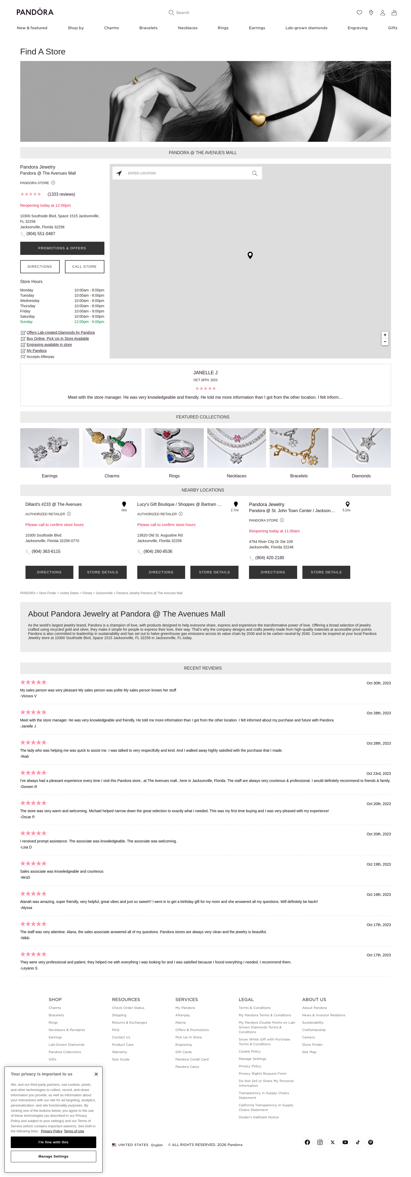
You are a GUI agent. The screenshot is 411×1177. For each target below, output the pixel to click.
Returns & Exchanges (129, 1022)
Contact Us (121, 1037)
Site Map (309, 1052)
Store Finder (47, 593)
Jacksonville (104, 593)
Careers (308, 1037)
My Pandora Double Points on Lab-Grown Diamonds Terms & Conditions (267, 1027)
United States (69, 593)
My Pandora (37, 350)
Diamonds (361, 453)
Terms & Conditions (255, 1008)
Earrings (257, 28)
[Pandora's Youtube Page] (345, 1142)
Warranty (119, 1052)
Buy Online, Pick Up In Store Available (58, 338)
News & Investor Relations (323, 1015)
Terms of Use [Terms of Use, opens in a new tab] (74, 1131)
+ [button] (385, 335)
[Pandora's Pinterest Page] (370, 1142)
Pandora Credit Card (192, 1059)
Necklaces (187, 28)
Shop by (76, 28)
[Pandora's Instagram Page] (320, 1142)
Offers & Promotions (192, 1030)
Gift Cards (183, 1052)
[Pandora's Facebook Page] (307, 1142)
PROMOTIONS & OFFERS (62, 248)
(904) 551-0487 (41, 233)
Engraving (358, 28)
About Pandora (314, 1008)
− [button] (385, 342)
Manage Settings (252, 1059)
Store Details (102, 572)
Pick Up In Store (188, 1037)
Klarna (180, 1022)
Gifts (392, 28)
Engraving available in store (49, 344)
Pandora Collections (65, 1052)
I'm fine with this (54, 1142)
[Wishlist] (359, 12)
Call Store (84, 267)
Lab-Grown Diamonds (66, 1045)
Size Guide (121, 1059)
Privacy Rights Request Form (262, 1073)
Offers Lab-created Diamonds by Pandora (61, 332)
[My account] (382, 12)
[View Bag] (394, 12)
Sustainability (313, 1022)
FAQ (115, 1030)
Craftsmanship (314, 1030)
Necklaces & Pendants (67, 1030)
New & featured (32, 28)
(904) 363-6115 (46, 551)
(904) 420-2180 (269, 557)
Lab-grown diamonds (306, 28)
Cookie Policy (250, 1051)
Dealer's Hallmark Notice (259, 1117)
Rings (223, 28)
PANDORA (27, 593)
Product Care (123, 1045)
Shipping (119, 1015)
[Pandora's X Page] (332, 1142)
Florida (87, 593)
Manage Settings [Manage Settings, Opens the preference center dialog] (53, 1156)
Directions (40, 267)
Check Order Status (128, 1008)
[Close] (96, 1074)
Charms (111, 28)
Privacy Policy (250, 1066)
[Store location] (371, 12)
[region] (53, 1119)
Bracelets (148, 28)
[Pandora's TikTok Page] (358, 1142)
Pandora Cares (187, 1067)
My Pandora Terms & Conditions (265, 1015)
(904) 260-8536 (158, 551)
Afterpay (182, 1015)
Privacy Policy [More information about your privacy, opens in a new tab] (52, 1131)
